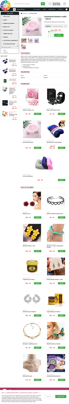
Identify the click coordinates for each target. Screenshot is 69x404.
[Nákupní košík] (64, 3)
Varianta (48, 26)
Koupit (59, 35)
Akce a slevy (6, 16)
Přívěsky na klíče (7, 33)
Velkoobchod (51, 9)
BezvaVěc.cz (25, 13)
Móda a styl (6, 26)
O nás (44, 9)
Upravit (49, 397)
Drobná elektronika (8, 23)
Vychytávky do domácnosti (10, 40)
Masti (4, 50)
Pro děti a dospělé (8, 30)
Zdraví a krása (7, 47)
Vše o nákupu (36, 9)
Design (5, 20)
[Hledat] (43, 3)
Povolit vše (60, 397)
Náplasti (5, 52)
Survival (5, 37)
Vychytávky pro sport (9, 44)
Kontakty (60, 9)
